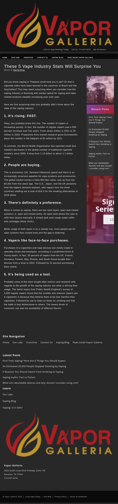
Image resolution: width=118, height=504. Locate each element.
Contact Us (42, 57)
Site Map (47, 497)
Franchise (28, 57)
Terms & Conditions (78, 497)
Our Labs (15, 57)
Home (4, 57)
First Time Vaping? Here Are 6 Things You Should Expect (100, 120)
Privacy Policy (61, 497)
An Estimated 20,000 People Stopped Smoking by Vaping (99, 132)
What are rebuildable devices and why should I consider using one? (100, 166)
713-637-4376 (11, 478)
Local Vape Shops (32, 497)
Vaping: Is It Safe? (13, 407)
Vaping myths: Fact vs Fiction (99, 155)
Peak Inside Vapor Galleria (80, 57)
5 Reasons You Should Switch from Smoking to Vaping (100, 144)
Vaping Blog (58, 57)
